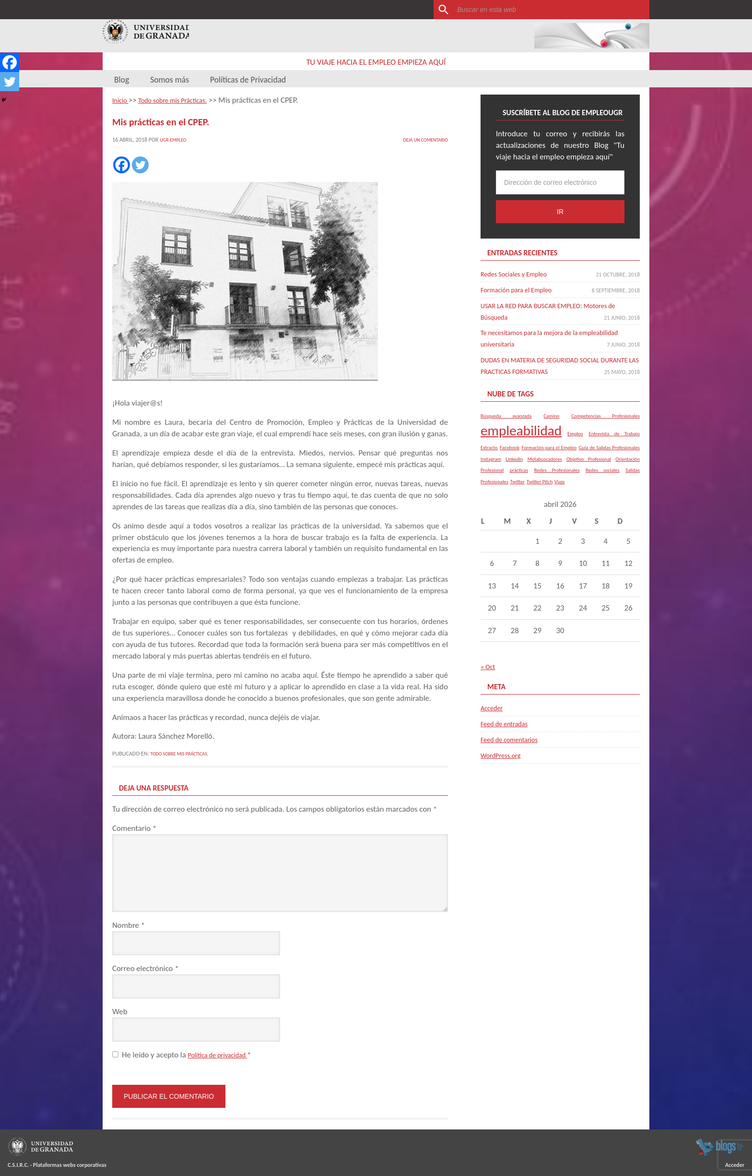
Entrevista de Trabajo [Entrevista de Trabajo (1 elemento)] (614, 441)
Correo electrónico (145, 967)
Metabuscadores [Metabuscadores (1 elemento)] (545, 466)
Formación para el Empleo (523, 289)
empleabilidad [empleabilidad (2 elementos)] (521, 437)
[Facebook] (121, 164)
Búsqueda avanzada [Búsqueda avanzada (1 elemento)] (506, 423)
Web (119, 1011)
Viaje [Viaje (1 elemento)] (559, 489)
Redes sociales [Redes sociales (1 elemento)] (603, 478)
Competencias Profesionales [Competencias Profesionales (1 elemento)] (605, 423)
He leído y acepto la (187, 1054)
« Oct (489, 674)
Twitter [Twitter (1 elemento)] (517, 489)
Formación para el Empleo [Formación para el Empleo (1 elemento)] (549, 455)
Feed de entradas (509, 731)
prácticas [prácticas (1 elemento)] (519, 478)
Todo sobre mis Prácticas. (185, 752)
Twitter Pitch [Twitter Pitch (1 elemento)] (539, 489)
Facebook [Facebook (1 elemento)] (509, 455)
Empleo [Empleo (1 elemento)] (575, 441)
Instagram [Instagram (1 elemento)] (491, 466)
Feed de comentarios (515, 747)
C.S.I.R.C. (18, 1164)
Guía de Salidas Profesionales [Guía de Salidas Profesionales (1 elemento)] (609, 455)
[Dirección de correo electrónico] (560, 181)
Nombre (128, 924)
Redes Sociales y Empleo (520, 273)
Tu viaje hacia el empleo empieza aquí (376, 61)
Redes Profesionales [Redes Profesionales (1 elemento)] (557, 478)
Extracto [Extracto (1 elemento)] (489, 455)
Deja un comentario (421, 138)
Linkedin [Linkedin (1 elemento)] (514, 466)
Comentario (134, 827)
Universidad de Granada (147, 35)
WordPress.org (505, 762)
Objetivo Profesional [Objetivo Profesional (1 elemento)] (588, 466)
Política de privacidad (223, 1054)
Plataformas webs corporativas (69, 1164)
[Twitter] (140, 164)
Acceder (494, 715)
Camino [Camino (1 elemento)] (551, 423)
